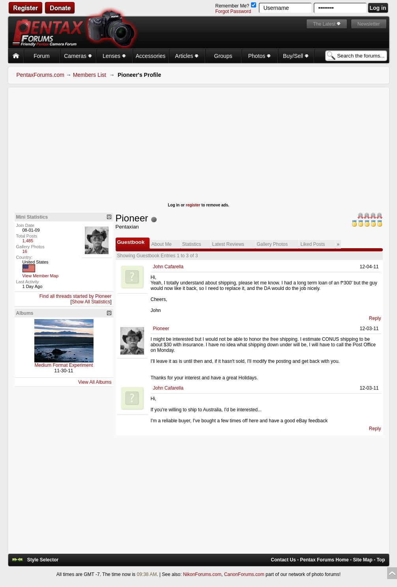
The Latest (324, 24)
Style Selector (42, 560)
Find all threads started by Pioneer (75, 296)
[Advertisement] (199, 148)
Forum (41, 56)
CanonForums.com (244, 574)
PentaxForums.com (40, 75)
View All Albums (95, 382)
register (193, 205)
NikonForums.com (202, 574)
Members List (89, 75)
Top (380, 560)
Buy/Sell (296, 56)
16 (24, 251)
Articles (187, 56)
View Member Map (40, 275)
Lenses (114, 56)
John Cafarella (168, 266)
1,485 (28, 240)
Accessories (150, 56)
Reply (375, 318)
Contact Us (283, 560)
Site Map (362, 560)
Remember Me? (235, 6)
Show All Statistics (91, 302)
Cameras (78, 56)
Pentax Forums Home (324, 560)
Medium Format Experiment (63, 365)
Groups (223, 56)
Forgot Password (233, 11)
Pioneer (161, 328)
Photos (259, 56)
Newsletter (369, 24)
